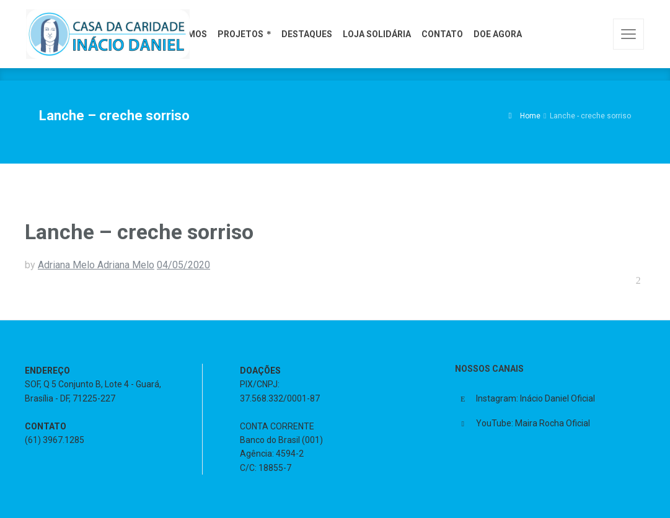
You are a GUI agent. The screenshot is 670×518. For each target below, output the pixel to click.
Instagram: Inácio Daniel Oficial (535, 398)
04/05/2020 (183, 265)
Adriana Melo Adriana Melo (96, 265)
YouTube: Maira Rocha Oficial (533, 423)
